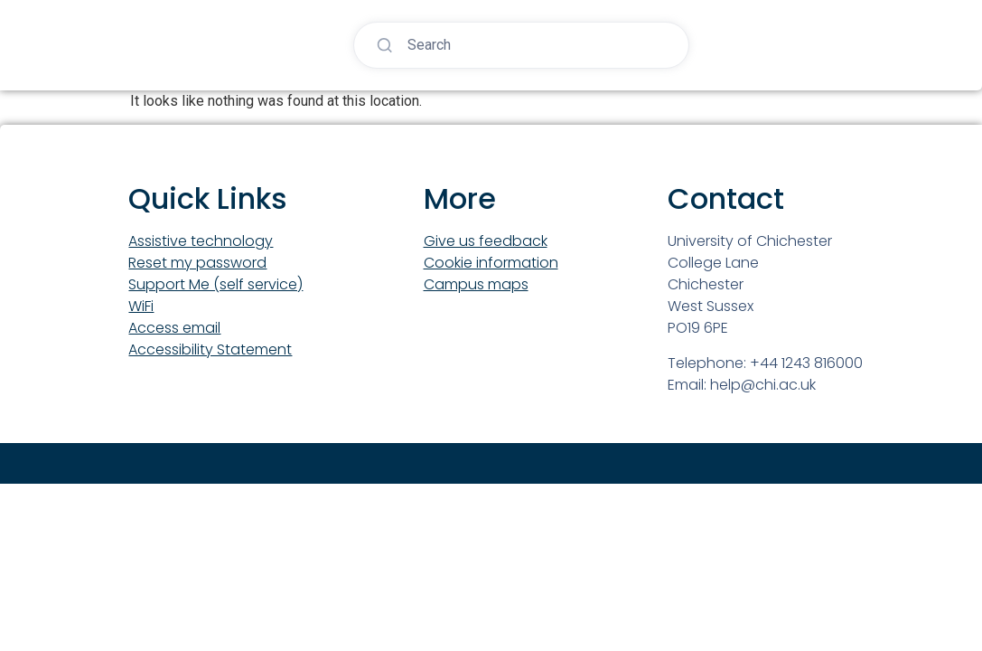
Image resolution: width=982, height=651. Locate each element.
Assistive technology (200, 241)
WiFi (141, 306)
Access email (174, 327)
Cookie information (491, 262)
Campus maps (476, 284)
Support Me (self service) (215, 284)
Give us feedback (485, 241)
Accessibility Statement (210, 349)
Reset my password (197, 262)
